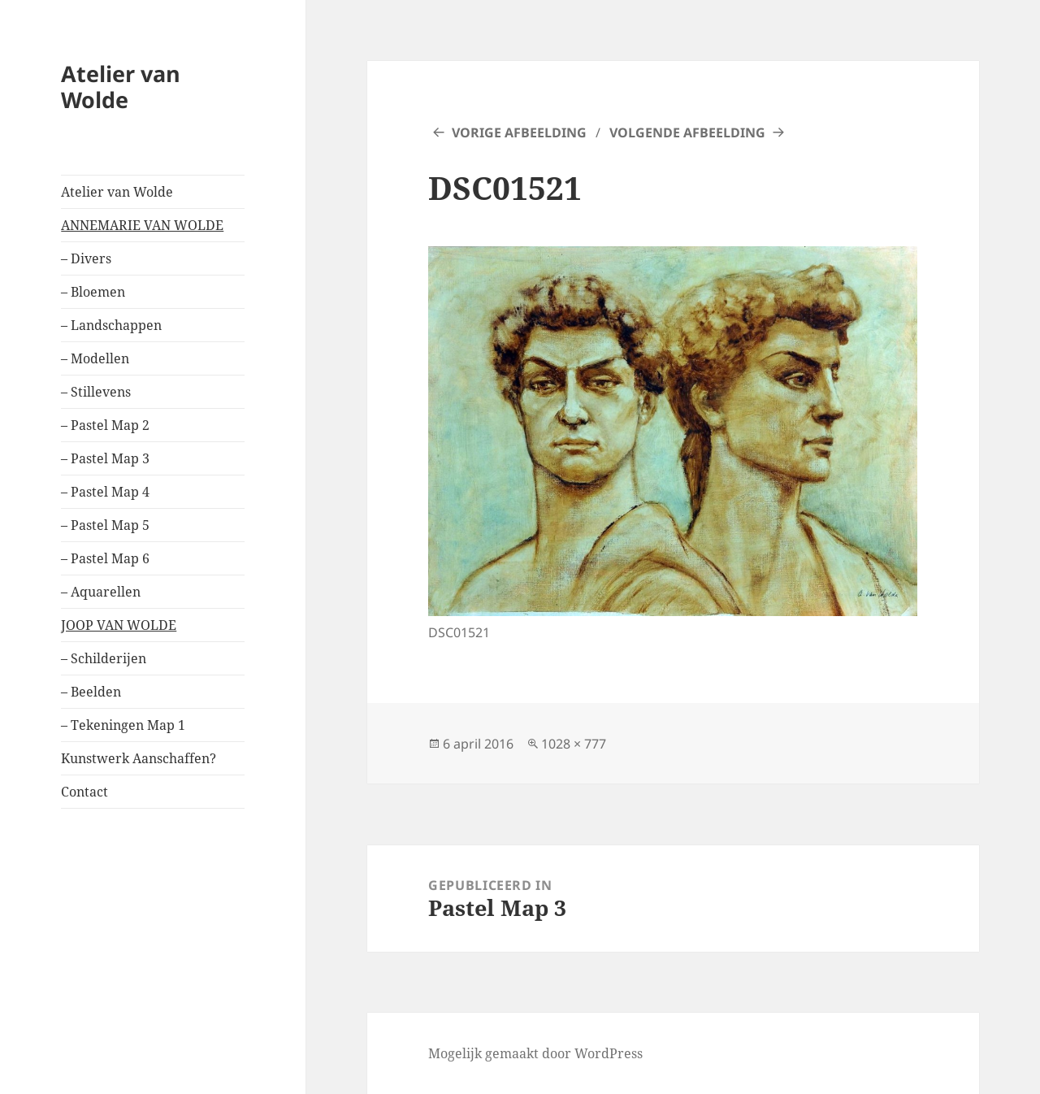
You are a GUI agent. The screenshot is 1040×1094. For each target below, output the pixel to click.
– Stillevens (96, 392)
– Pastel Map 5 (105, 525)
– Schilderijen (103, 658)
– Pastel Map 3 (105, 458)
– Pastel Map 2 (105, 425)
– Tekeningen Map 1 (123, 725)
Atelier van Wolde (120, 87)
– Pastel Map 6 (105, 558)
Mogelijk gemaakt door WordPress (535, 1053)
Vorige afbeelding (519, 132)
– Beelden (91, 692)
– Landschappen (111, 325)
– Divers (86, 258)
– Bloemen (93, 292)
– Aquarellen (101, 592)
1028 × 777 (573, 744)
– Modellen (95, 358)
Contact (84, 792)
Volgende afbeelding (687, 132)
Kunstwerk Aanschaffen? (138, 758)
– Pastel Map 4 (105, 492)
